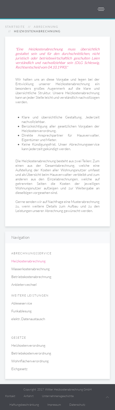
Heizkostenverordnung (28, 345)
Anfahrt (29, 396)
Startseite (15, 26)
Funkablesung (21, 311)
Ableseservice (21, 303)
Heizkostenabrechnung (28, 261)
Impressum (54, 404)
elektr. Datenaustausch (28, 319)
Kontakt (10, 396)
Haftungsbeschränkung (24, 404)
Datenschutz (77, 404)
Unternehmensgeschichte (58, 396)
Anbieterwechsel (24, 284)
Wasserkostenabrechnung (30, 269)
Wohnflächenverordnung (30, 361)
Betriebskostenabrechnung (31, 276)
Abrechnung (46, 26)
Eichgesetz (19, 369)
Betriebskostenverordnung (31, 353)
